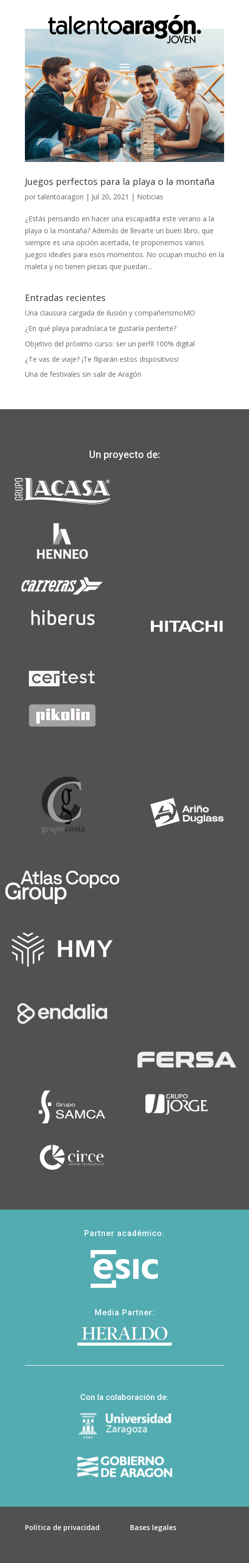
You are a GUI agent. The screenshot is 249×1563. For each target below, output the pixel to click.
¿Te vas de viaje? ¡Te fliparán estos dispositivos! (102, 359)
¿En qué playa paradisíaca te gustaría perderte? (100, 328)
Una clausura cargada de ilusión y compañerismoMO (110, 312)
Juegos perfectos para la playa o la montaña (120, 181)
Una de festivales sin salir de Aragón (83, 374)
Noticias (150, 196)
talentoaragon (61, 196)
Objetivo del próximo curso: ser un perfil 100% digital (110, 343)
